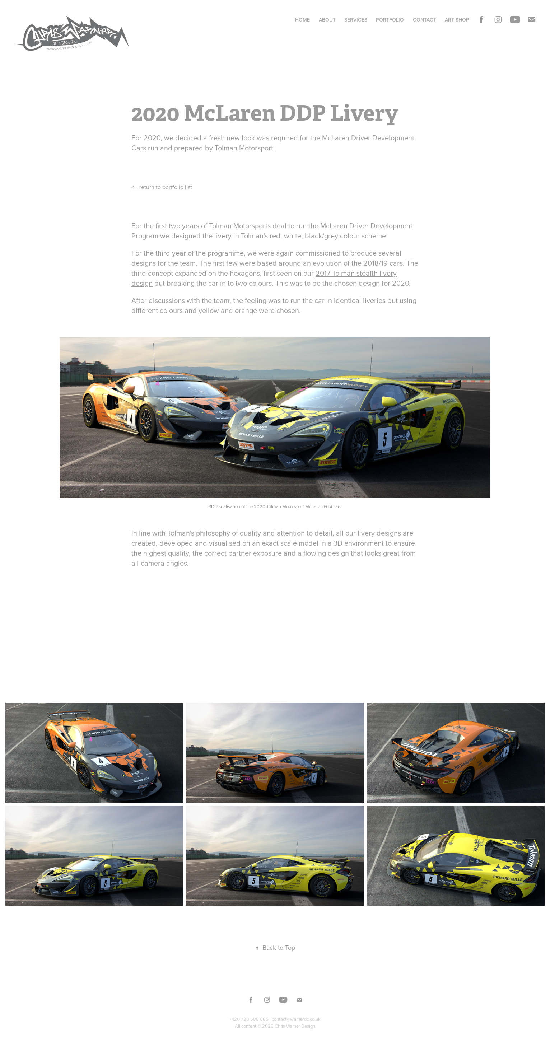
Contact (424, 19)
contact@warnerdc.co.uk (296, 1019)
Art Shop (457, 19)
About (327, 19)
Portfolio (390, 19)
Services (355, 19)
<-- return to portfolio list (161, 187)
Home (302, 19)
